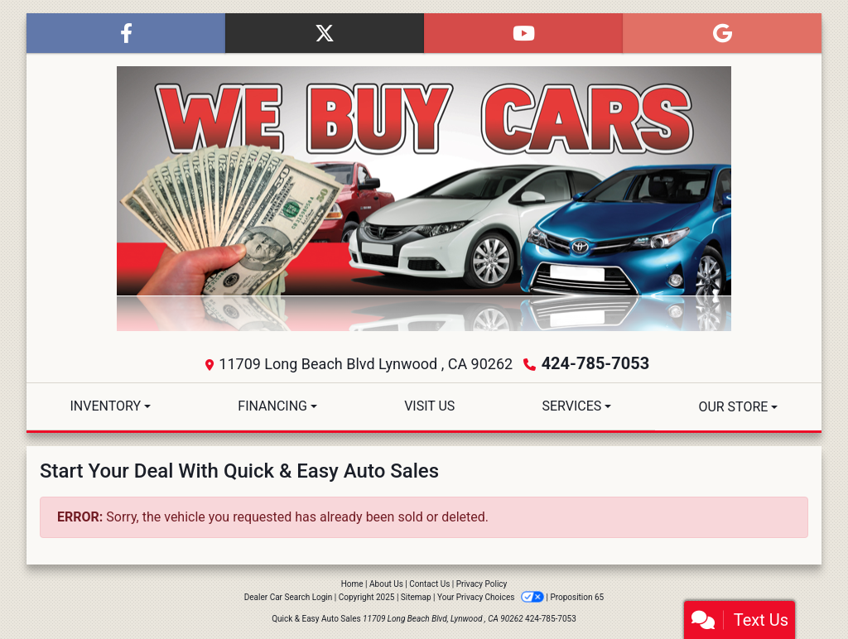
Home (352, 584)
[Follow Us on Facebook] (125, 33)
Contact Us (429, 584)
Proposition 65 (577, 597)
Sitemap (416, 597)
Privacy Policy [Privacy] (482, 584)
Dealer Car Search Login (288, 597)
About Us (386, 584)
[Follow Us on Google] (722, 33)
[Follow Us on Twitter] (324, 33)
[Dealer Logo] (424, 198)
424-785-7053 (596, 363)
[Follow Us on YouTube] (523, 33)
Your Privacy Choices (491, 597)
